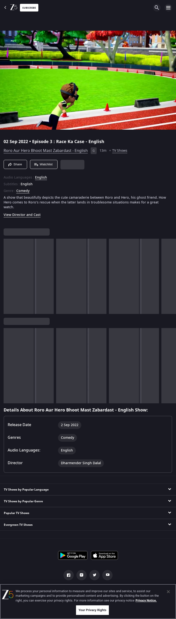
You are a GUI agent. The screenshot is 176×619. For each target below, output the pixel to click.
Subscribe (29, 8)
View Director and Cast (22, 214)
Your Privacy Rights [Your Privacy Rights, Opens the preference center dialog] (92, 610)
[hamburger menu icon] (168, 8)
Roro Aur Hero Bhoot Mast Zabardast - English (46, 151)
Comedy (22, 191)
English (41, 177)
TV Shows (119, 150)
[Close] (168, 591)
